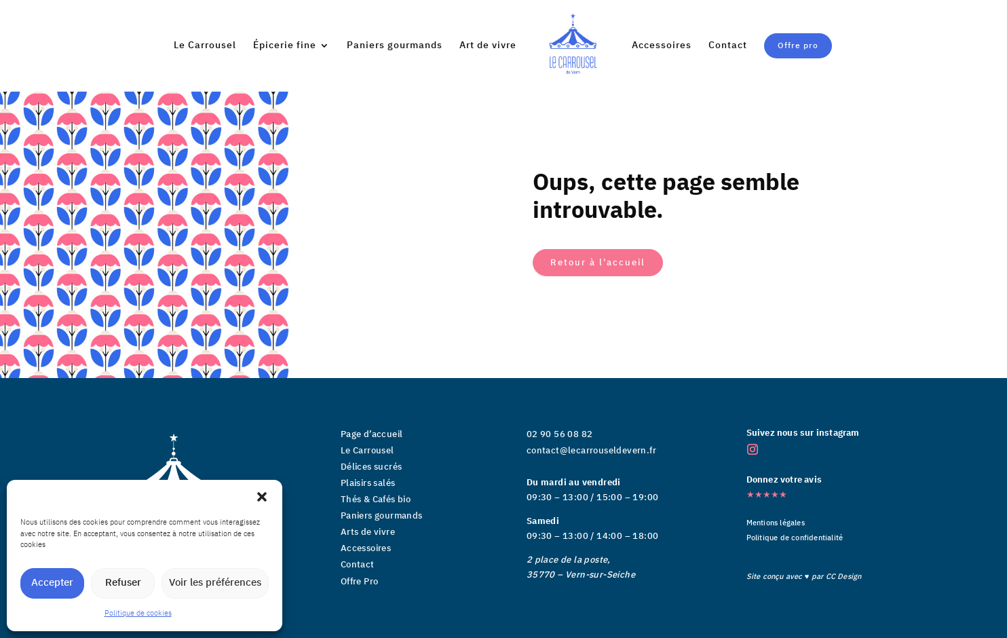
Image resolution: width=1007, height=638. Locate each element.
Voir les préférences (215, 582)
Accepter (52, 582)
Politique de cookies (138, 613)
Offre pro (794, 45)
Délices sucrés (371, 466)
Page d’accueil (372, 434)
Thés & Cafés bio (376, 499)
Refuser (123, 582)
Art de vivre (582, 46)
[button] (262, 497)
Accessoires (657, 46)
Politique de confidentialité (794, 538)
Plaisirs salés (368, 483)
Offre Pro (360, 581)
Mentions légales (775, 523)
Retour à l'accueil (597, 262)
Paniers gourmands (398, 46)
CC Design (844, 577)
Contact (723, 46)
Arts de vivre (368, 532)
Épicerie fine (288, 46)
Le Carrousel (209, 46)
